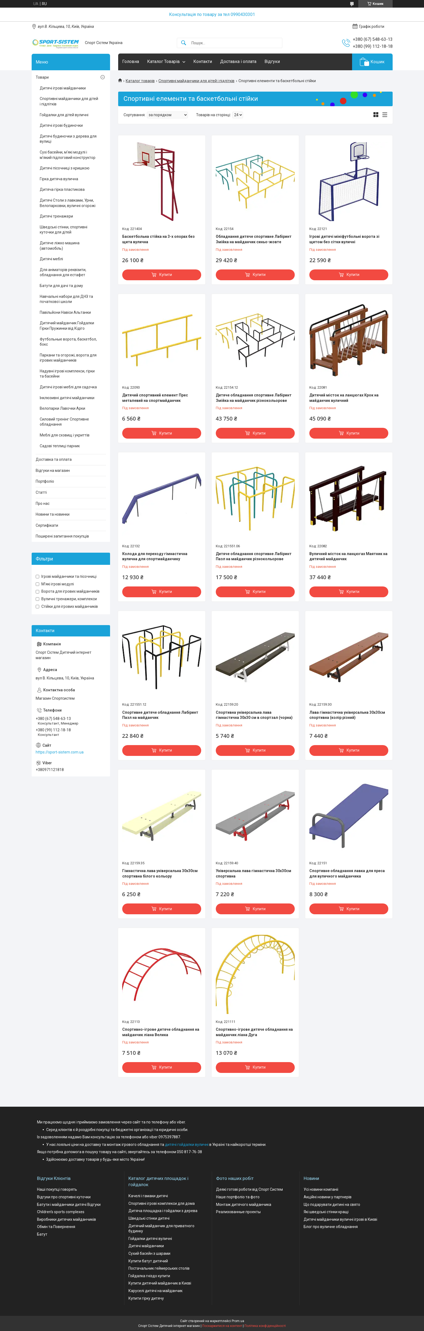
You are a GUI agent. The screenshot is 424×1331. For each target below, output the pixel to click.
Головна (130, 61)
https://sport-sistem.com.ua (60, 752)
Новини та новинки (52, 514)
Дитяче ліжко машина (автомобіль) (60, 246)
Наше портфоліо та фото (238, 1197)
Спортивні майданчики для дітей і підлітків (196, 81)
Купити (165, 274)
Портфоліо (45, 481)
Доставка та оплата (54, 459)
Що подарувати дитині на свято (332, 1204)
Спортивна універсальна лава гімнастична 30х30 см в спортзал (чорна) (254, 715)
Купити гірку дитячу (146, 1298)
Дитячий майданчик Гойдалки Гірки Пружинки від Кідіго (67, 326)
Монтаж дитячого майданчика (243, 1204)
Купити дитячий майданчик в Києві (159, 1283)
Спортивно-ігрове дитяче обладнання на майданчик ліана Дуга (254, 1032)
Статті (41, 492)
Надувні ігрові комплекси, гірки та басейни (67, 374)
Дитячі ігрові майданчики (63, 88)
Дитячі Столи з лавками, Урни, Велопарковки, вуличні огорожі (67, 203)
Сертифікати (47, 525)
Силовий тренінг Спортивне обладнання (64, 422)
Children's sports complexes (60, 1212)
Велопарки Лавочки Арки (62, 408)
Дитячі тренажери (56, 216)
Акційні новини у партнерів (328, 1197)
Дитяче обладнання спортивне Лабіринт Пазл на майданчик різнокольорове (254, 556)
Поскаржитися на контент (222, 1326)
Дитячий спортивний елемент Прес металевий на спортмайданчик (155, 398)
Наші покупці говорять (57, 1189)
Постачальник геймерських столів (159, 1268)
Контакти (202, 61)
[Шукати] (183, 43)
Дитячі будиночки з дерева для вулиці (68, 139)
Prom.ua (238, 1321)
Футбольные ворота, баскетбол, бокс (68, 342)
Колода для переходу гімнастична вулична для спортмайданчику (154, 556)
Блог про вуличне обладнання (331, 1227)
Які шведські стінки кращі (326, 1212)
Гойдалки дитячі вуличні (150, 1238)
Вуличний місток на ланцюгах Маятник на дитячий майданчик (348, 556)
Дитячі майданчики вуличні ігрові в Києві (340, 1219)
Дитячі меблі (51, 259)
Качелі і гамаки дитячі (148, 1196)
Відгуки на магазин (53, 470)
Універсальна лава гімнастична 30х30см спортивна (253, 873)
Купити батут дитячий (148, 1261)
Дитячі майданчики (146, 1246)
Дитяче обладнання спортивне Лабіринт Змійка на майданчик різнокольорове (254, 398)
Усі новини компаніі (321, 1189)
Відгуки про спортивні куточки (64, 1197)
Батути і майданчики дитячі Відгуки (69, 1204)
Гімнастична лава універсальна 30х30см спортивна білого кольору (160, 873)
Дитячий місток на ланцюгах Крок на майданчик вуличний (344, 398)
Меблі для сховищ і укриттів (65, 435)
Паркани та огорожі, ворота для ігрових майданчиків (68, 358)
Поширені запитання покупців (62, 536)
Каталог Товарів (163, 61)
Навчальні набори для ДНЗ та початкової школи (66, 299)
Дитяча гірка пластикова (62, 189)
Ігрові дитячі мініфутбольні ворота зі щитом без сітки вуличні (344, 239)
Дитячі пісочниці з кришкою (65, 168)
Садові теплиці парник (60, 446)
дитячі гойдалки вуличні (186, 1144)
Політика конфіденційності (265, 1326)
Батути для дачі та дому (61, 285)
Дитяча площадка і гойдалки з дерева (162, 1211)
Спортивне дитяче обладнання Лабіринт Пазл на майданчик (160, 715)
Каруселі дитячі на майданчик (155, 1291)
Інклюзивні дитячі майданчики (67, 398)
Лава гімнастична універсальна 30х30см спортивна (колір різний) (347, 715)
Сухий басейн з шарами (149, 1253)
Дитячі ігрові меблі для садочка (68, 387)
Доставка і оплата (238, 61)
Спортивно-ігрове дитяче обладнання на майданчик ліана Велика (160, 1032)
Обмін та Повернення (56, 1227)
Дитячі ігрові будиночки (61, 125)
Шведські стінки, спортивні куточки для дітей (63, 230)
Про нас (42, 503)
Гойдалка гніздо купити (149, 1276)
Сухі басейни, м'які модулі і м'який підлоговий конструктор (67, 155)
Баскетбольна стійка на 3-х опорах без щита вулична (158, 239)
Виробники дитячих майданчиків (66, 1219)
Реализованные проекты (238, 1212)
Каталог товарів (140, 81)
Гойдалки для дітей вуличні (64, 115)
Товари (42, 77)
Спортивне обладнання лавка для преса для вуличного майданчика (347, 873)
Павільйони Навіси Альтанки (65, 312)
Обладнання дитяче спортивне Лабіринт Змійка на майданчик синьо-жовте (254, 239)
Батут (42, 1234)
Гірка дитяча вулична (59, 179)
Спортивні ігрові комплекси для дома (161, 1203)
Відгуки (272, 61)
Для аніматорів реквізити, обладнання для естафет (63, 272)
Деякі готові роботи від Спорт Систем (249, 1189)
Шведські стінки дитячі (149, 1218)
